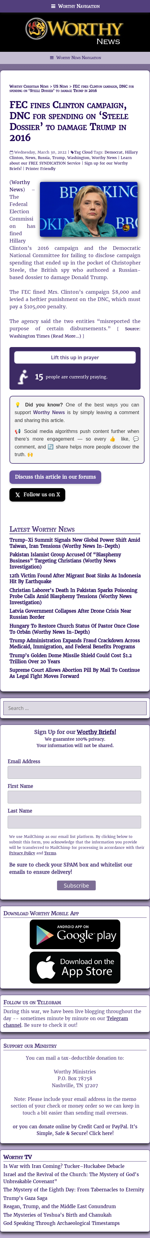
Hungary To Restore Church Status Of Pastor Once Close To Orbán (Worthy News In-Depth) (74, 629)
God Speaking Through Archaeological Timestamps (61, 1223)
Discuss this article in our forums (55, 477)
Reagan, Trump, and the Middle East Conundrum (59, 1206)
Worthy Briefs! (96, 732)
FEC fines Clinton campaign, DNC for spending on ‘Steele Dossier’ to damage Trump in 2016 (68, 121)
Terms (50, 853)
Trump (58, 157)
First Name (20, 786)
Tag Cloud (83, 152)
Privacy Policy (22, 853)
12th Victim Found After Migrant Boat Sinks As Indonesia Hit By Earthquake (75, 579)
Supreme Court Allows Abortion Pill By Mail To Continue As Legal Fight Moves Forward (74, 673)
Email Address (24, 761)
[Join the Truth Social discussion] (75, 512)
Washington (78, 157)
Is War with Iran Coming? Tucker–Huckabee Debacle (63, 1166)
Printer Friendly (40, 168)
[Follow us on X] (37, 495)
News (30, 157)
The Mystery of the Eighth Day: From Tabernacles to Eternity (73, 1190)
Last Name (20, 811)
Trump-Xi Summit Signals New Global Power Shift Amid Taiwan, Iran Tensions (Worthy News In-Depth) (74, 543)
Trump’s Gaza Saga (25, 1198)
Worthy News (104, 157)
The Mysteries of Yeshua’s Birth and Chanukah (57, 1215)
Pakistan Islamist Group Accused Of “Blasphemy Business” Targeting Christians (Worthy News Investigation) (65, 561)
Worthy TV (17, 1157)
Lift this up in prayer (75, 357)
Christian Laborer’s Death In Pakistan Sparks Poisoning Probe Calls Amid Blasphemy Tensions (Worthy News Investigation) (73, 596)
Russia (44, 157)
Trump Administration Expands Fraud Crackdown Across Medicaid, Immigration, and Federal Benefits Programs (74, 644)
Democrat (114, 152)
